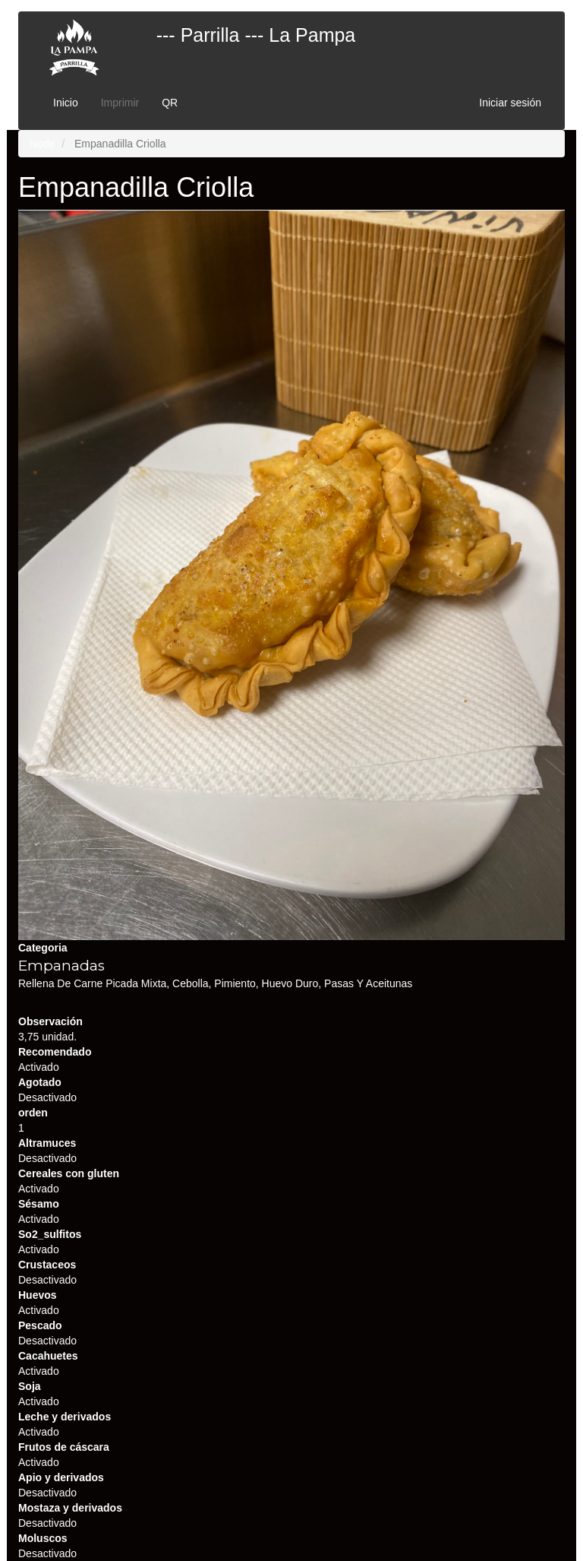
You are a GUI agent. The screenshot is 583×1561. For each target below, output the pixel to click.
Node (42, 144)
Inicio (65, 103)
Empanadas (61, 965)
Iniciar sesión (510, 103)
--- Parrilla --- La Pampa (256, 35)
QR (170, 103)
